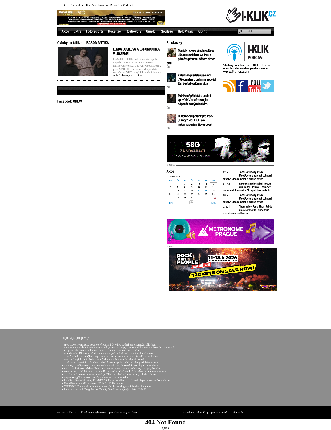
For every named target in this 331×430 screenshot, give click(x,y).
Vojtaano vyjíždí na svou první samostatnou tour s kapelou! (96, 377)
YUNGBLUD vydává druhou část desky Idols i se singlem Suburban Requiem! (107, 386)
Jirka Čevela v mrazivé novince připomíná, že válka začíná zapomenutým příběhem (110, 344)
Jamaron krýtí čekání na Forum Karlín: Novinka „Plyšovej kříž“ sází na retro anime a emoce (115, 371)
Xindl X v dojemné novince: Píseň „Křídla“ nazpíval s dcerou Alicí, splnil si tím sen (110, 374)
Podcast (128, 5)
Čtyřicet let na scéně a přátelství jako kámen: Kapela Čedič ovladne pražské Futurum (111, 362)
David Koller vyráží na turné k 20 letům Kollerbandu (93, 383)
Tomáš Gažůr (235, 412)
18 (206, 190)
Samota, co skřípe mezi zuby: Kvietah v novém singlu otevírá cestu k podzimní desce (111, 365)
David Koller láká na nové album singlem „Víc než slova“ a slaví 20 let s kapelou (109, 353)
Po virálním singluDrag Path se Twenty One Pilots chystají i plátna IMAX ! (105, 389)
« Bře (170, 203)
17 (199, 190)
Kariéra (91, 5)
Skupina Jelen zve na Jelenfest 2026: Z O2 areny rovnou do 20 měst (101, 350)
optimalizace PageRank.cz (122, 412)
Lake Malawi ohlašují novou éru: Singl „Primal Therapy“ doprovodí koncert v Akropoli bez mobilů (119, 347)
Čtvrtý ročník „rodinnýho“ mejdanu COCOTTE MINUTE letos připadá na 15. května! (112, 356)
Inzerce (103, 5)
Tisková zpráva (126, 75)
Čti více (140, 75)
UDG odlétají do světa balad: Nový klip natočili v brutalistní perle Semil (104, 359)
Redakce (77, 5)
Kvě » (214, 203)
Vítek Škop (202, 412)
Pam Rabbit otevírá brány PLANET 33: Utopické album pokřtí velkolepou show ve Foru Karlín (117, 380)
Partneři (115, 5)
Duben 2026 (174, 176)
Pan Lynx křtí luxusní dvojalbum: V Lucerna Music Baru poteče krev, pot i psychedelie (112, 368)
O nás (66, 5)
